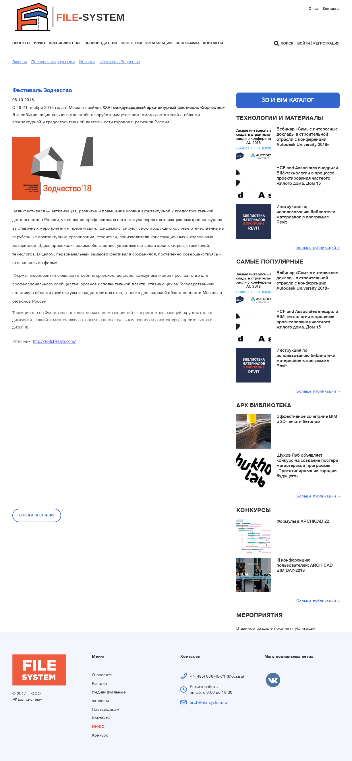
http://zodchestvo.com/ (54, 342)
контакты (213, 43)
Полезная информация (53, 62)
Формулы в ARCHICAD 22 (302, 521)
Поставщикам (105, 709)
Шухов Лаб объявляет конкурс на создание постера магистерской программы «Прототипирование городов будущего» (307, 465)
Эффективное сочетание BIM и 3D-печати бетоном (306, 419)
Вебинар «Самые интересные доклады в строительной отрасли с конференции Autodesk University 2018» (307, 137)
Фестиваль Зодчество (120, 62)
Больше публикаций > (318, 247)
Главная (19, 62)
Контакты (331, 9)
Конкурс (100, 735)
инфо (39, 43)
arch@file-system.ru (208, 702)
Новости (87, 62)
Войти (303, 43)
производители (100, 43)
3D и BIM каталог (288, 100)
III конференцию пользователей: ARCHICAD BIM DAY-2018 (304, 565)
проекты (21, 43)
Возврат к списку (37, 515)
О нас (314, 9)
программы (187, 43)
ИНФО (98, 726)
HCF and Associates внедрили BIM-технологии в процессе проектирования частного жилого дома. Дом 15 (307, 176)
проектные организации (146, 43)
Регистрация (326, 43)
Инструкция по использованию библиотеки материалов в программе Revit (305, 214)
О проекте (102, 674)
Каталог (100, 683)
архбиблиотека (65, 43)
